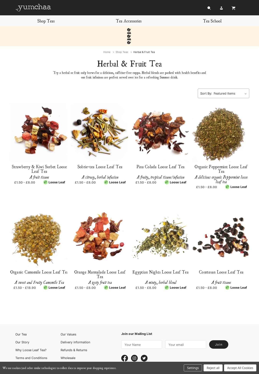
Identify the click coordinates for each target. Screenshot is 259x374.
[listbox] (231, 80)
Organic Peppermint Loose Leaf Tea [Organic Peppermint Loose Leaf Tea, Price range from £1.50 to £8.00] (221, 156)
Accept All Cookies (240, 368)
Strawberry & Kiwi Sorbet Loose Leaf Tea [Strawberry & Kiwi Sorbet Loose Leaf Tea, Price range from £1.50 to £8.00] (39, 156)
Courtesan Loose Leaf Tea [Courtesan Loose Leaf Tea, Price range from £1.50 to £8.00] (221, 259)
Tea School (212, 20)
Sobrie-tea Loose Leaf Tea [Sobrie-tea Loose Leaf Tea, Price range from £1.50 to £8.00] (100, 153)
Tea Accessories (129, 20)
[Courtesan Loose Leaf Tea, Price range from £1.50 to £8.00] (221, 224)
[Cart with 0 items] (232, 9)
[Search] (209, 9)
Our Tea (21, 321)
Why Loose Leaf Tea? (30, 337)
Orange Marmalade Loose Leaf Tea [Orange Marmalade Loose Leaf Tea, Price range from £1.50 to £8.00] (100, 261)
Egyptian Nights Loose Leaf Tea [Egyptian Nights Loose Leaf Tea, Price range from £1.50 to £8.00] (161, 259)
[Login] (221, 9)
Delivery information (75, 329)
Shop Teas (46, 20)
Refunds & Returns (74, 337)
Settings (193, 368)
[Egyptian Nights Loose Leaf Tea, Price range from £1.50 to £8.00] (160, 224)
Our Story (22, 329)
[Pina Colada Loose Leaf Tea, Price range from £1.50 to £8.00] (160, 119)
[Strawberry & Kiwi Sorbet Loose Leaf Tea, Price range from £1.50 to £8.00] (39, 119)
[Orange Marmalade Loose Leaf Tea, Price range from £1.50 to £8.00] (100, 224)
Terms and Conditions (31, 345)
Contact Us (23, 353)
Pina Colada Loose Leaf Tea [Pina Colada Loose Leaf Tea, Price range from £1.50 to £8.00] (161, 153)
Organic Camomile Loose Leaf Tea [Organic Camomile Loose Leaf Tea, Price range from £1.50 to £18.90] (39, 259)
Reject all (213, 368)
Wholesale (68, 345)
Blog (64, 353)
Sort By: (206, 80)
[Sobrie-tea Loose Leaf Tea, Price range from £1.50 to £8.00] (100, 119)
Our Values (68, 321)
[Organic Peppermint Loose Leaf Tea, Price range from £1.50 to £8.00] (221, 119)
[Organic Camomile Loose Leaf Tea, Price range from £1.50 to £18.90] (39, 224)
